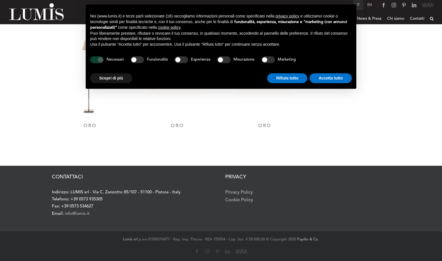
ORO (90, 125)
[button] (432, 19)
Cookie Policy (239, 200)
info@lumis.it (77, 214)
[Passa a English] (370, 5)
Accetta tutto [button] (331, 78)
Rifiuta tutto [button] (287, 78)
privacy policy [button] (287, 16)
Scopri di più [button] (111, 78)
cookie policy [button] (169, 27)
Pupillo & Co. (308, 239)
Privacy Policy (239, 192)
